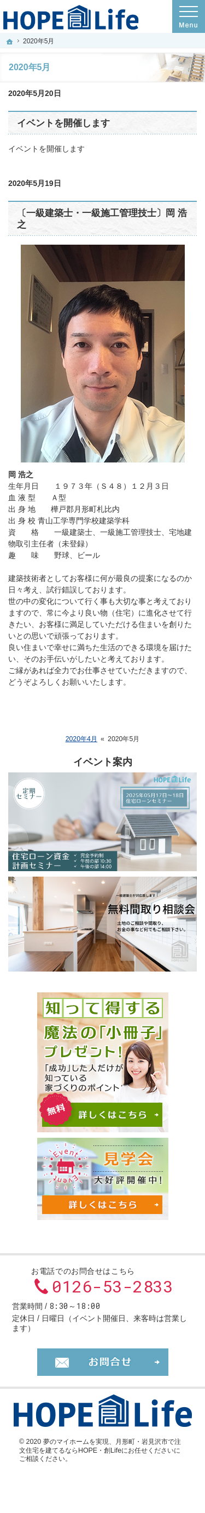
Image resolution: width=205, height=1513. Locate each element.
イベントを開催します (63, 123)
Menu (188, 16)
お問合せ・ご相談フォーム (102, 1362)
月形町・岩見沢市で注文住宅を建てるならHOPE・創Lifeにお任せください (100, 1446)
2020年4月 (81, 739)
